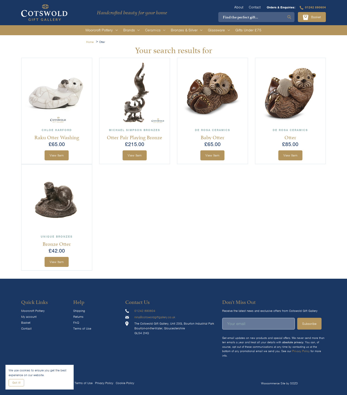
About (238, 7)
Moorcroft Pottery (101, 30)
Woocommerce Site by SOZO (279, 383)
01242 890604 (313, 7)
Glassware (219, 30)
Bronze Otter (57, 243)
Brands (131, 30)
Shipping (79, 311)
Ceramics (155, 30)
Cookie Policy (125, 383)
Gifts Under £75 (248, 30)
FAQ (76, 323)
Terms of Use (82, 328)
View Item (57, 155)
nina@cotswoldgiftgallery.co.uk (154, 317)
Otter (290, 137)
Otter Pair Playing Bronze (134, 137)
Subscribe (309, 324)
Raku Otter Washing (56, 137)
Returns (78, 317)
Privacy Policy (301, 351)
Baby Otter (212, 137)
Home (90, 42)
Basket (312, 17)
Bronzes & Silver (186, 30)
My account (29, 317)
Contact (255, 7)
